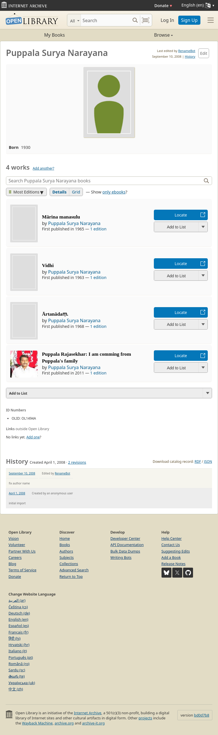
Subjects (67, 557)
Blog (12, 563)
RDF (197, 461)
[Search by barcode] (146, 20)
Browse (141, 35)
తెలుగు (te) (17, 676)
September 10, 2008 (22, 473)
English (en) (18, 619)
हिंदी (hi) (14, 638)
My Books (54, 35)
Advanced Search (74, 569)
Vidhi (48, 265)
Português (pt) (21, 657)
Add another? (43, 168)
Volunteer (17, 544)
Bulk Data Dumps (125, 551)
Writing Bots (120, 557)
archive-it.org (93, 723)
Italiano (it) (18, 650)
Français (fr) (18, 632)
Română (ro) (19, 663)
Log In (167, 20)
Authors (66, 551)
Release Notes (174, 563)
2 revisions (77, 462)
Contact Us (171, 544)
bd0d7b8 (201, 715)
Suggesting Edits (176, 551)
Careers (15, 557)
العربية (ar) (17, 600)
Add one (33, 437)
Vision (14, 538)
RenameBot (186, 51)
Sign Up (189, 20)
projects (145, 718)
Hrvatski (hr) (19, 644)
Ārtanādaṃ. (55, 314)
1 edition (98, 229)
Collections (69, 563)
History (190, 56)
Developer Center (125, 538)
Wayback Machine (37, 723)
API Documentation (127, 544)
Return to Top (71, 576)
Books (65, 544)
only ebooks (113, 192)
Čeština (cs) (18, 606)
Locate (181, 215)
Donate (163, 5)
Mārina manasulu (61, 217)
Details (60, 192)
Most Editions (24, 192)
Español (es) (19, 625)
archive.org (64, 723)
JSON (208, 461)
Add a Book (171, 557)
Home (65, 538)
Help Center (172, 538)
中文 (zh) (16, 689)
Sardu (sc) (17, 669)
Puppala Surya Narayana (74, 223)
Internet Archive (87, 712)
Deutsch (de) (19, 613)
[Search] (105, 20)
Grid (76, 192)
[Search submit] (135, 20)
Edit (203, 53)
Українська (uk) (22, 682)
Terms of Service (22, 569)
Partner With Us (22, 551)
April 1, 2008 (17, 493)
